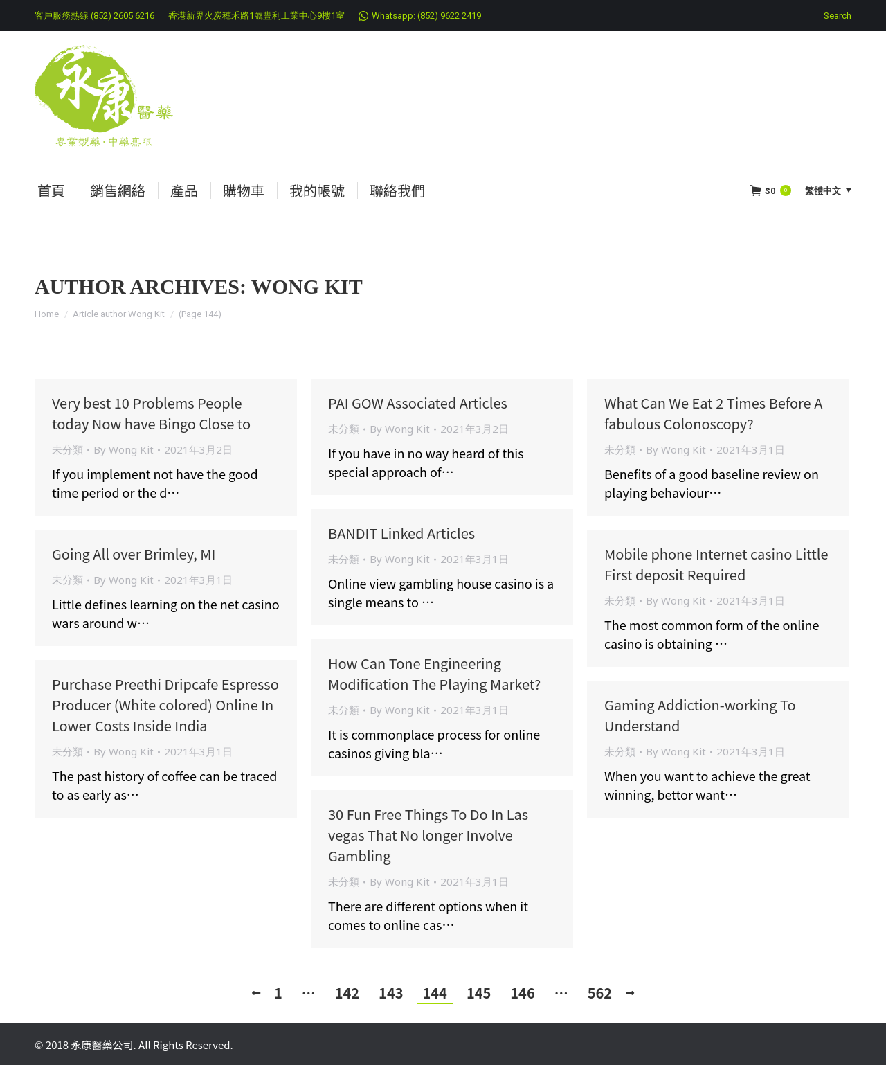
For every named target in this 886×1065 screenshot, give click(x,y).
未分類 (67, 449)
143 (391, 993)
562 (600, 993)
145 (479, 993)
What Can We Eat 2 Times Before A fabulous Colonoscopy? (713, 413)
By (123, 449)
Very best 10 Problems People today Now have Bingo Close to (151, 413)
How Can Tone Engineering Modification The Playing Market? (434, 673)
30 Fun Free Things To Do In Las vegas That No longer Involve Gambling (428, 835)
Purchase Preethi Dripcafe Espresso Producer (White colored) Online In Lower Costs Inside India (165, 704)
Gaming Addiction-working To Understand (700, 715)
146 (522, 993)
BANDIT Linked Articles (401, 533)
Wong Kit (307, 286)
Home (47, 314)
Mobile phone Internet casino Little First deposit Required (716, 564)
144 (435, 993)
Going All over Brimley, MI (133, 554)
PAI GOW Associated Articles (417, 403)
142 (347, 993)
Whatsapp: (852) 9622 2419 (426, 15)
